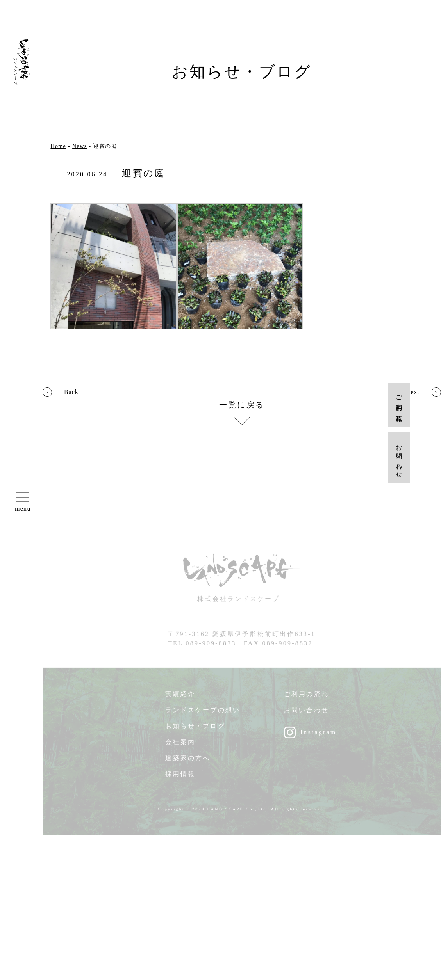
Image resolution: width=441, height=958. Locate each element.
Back (71, 392)
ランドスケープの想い (202, 713)
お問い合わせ (306, 713)
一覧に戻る (241, 405)
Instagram (318, 735)
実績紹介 (180, 697)
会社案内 (180, 745)
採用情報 (180, 777)
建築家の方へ (187, 761)
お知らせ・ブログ (195, 729)
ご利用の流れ (306, 697)
